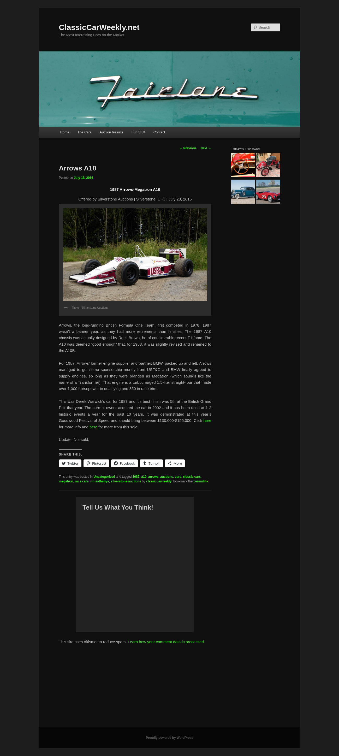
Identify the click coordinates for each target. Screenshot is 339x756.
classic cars (192, 477)
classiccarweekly (158, 481)
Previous (188, 148)
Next (205, 148)
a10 (143, 477)
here (207, 420)
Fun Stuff (138, 132)
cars (178, 477)
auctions (166, 477)
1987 (136, 477)
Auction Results (111, 132)
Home (64, 132)
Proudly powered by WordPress (169, 738)
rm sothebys (99, 481)
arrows (153, 477)
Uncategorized (104, 477)
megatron (66, 481)
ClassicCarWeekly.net (99, 27)
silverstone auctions (126, 481)
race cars (82, 481)
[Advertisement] (169, 687)
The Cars (84, 132)
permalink (200, 481)
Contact (159, 132)
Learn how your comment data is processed (166, 642)
